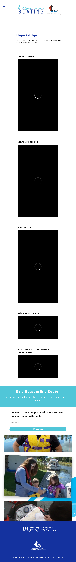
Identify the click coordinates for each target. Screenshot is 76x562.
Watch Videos (38, 429)
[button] (74, 509)
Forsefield (60, 557)
